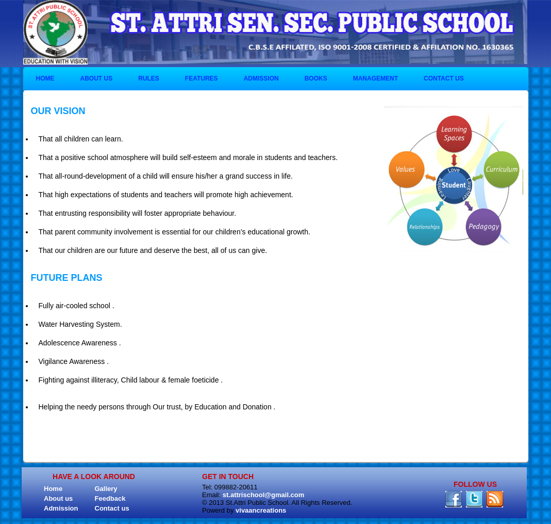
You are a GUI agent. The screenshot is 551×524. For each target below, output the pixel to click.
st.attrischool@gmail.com (264, 495)
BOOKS (316, 78)
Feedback (110, 498)
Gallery (106, 489)
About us (96, 78)
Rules (148, 78)
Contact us (444, 78)
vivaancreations (261, 510)
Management (375, 78)
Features (201, 78)
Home (45, 78)
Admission (261, 78)
